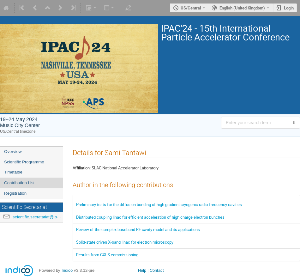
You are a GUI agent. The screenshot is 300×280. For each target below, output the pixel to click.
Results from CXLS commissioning (107, 255)
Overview (13, 151)
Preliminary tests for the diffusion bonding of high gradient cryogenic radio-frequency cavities (159, 204)
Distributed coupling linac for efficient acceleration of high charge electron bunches (150, 217)
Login (289, 8)
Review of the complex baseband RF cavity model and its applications (138, 229)
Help (142, 270)
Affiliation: (82, 168)
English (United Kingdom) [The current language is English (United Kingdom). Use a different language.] (242, 8)
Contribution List (19, 182)
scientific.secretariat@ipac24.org (43, 217)
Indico (67, 270)
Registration (15, 193)
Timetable (13, 172)
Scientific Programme (24, 162)
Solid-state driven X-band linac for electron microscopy (124, 242)
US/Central (191, 8)
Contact (157, 270)
